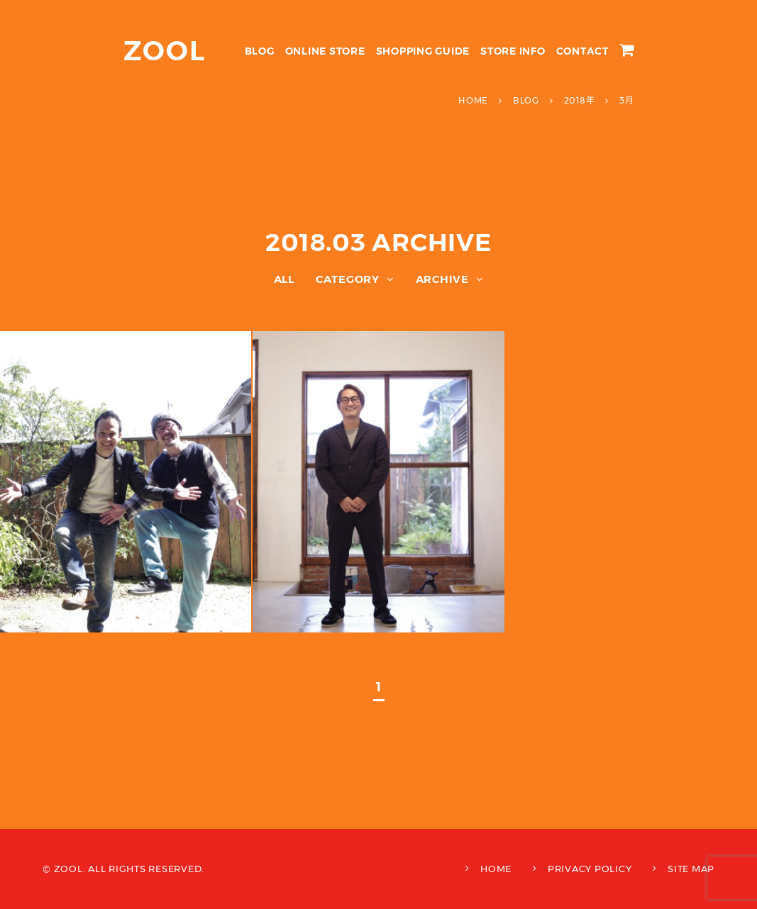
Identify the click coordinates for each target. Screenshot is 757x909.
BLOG (260, 51)
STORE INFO (513, 51)
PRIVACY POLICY (590, 868)
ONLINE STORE (325, 51)
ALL (284, 279)
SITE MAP (691, 868)
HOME (496, 868)
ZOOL (164, 50)
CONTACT (582, 51)
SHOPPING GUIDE (423, 51)
